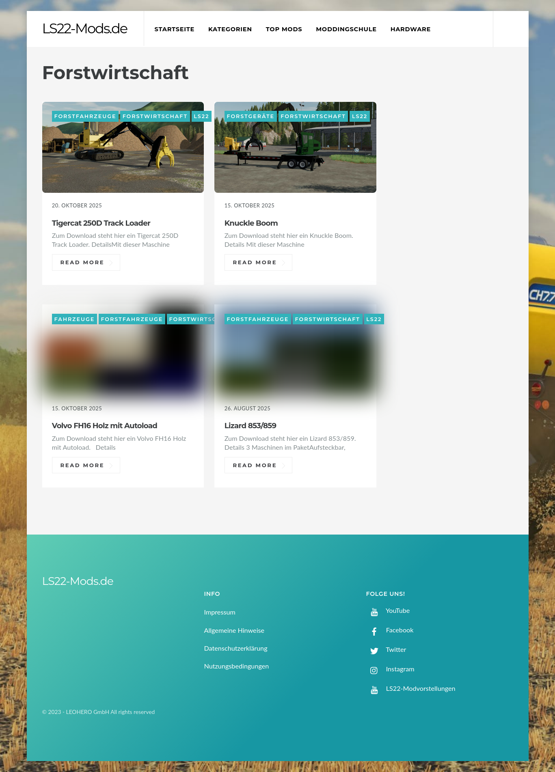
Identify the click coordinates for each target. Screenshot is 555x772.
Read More (82, 262)
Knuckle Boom (251, 223)
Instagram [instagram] (390, 669)
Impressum (219, 612)
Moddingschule (346, 29)
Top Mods (284, 29)
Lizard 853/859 (250, 425)
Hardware (411, 29)
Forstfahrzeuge (85, 116)
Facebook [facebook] (390, 630)
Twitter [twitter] (386, 649)
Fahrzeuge (74, 319)
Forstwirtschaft (155, 116)
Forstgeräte (250, 116)
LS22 (201, 116)
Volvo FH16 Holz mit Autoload (104, 425)
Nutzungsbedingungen (236, 666)
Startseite (175, 29)
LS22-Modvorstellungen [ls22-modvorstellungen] (411, 688)
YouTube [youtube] (388, 610)
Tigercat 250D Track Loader (101, 223)
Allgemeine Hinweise (234, 630)
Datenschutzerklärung (236, 648)
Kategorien (230, 29)
